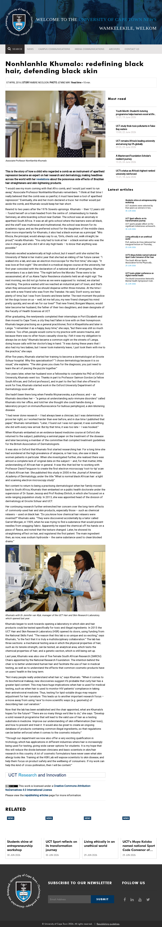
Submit (102, 899)
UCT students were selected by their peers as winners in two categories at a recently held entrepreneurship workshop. (139, 207)
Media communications (89, 49)
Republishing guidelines (108, 924)
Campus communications (54, 49)
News (30, 49)
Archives (114, 49)
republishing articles (36, 795)
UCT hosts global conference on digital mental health (139, 274)
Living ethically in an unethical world (138, 238)
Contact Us (132, 49)
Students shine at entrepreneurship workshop (140, 201)
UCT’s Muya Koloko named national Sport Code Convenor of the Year (140, 256)
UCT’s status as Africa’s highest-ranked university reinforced (135, 172)
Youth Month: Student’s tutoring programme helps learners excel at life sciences (135, 113)
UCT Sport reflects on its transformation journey (135, 219)
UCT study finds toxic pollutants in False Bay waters (135, 127)
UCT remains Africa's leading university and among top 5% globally (135, 142)
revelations (42, 179)
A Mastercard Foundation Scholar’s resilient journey (133, 157)
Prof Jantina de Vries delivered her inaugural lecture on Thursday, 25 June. (140, 243)
